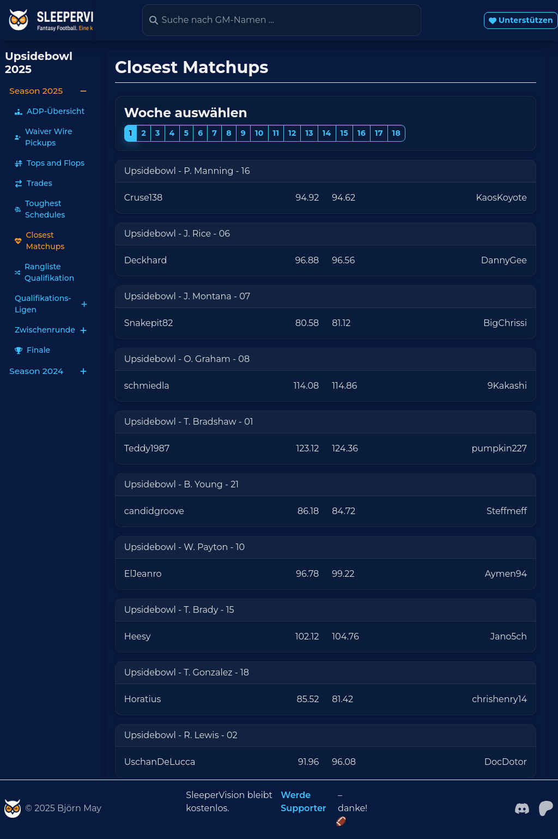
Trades (33, 183)
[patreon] (546, 807)
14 (327, 133)
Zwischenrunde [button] (51, 330)
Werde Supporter (303, 801)
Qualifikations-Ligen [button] (51, 304)
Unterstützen (521, 20)
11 (276, 133)
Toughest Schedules (40, 209)
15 (344, 133)
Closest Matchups (39, 240)
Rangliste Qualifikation (44, 272)
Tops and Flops (49, 163)
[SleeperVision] (12, 808)
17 (379, 133)
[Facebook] (522, 807)
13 (309, 133)
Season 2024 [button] (48, 371)
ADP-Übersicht (49, 111)
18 (396, 133)
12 (292, 133)
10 (259, 133)
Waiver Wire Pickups (43, 137)
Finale (32, 350)
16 (361, 133)
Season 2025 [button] (48, 91)
